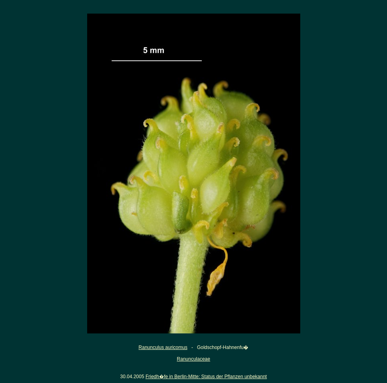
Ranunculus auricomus (163, 347)
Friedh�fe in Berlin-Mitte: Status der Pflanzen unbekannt (206, 376)
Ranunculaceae (193, 359)
